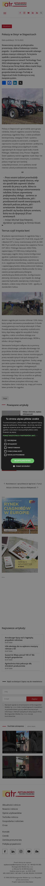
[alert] (22, 443)
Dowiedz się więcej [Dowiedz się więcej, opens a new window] (9, 432)
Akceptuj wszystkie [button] (22, 461)
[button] (22, 435)
